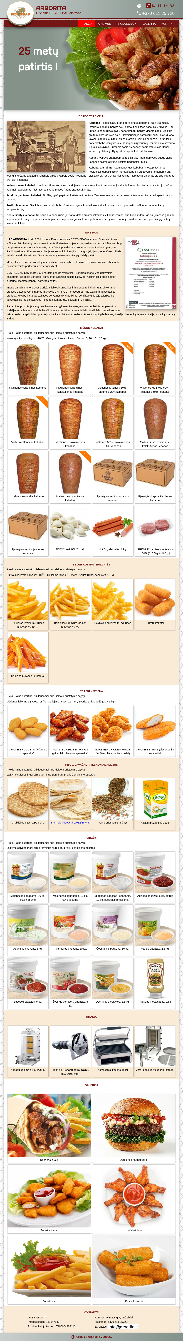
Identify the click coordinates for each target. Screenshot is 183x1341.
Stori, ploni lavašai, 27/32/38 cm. (70, 822)
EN (165, 5)
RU (172, 5)
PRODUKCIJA (127, 23)
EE (159, 5)
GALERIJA (149, 23)
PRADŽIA (86, 23)
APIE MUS (104, 23)
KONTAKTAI (168, 23)
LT (148, 5)
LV (153, 5)
